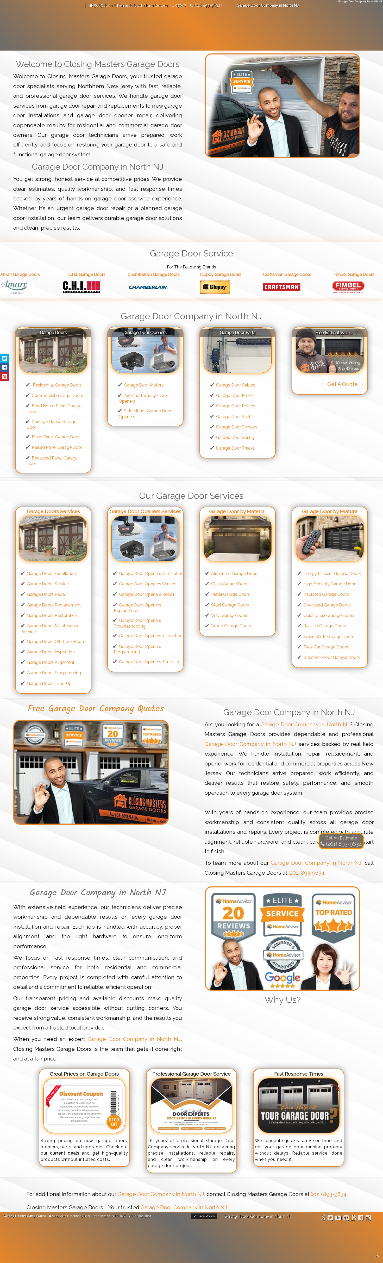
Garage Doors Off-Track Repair (56, 641)
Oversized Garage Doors (327, 605)
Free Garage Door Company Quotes (96, 709)
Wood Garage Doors (231, 625)
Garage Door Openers (145, 332)
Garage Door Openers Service (147, 583)
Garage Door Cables (235, 385)
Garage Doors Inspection (51, 651)
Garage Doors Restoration (52, 615)
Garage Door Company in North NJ (305, 724)
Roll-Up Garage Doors (324, 625)
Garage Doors (53, 332)
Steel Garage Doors (230, 605)
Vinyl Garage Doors (229, 615)
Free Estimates (329, 332)
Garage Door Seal (233, 416)
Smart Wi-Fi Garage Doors (328, 636)
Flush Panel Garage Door (56, 436)
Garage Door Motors (144, 385)
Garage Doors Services (53, 511)
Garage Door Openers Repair (146, 594)
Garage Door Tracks (235, 448)
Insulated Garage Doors (326, 594)
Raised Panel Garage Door (57, 447)
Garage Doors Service (48, 583)
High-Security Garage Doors (330, 583)
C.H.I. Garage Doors (92, 274)
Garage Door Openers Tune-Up (149, 661)
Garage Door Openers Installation (151, 573)
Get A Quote (342, 384)
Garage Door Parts (237, 332)
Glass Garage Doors (230, 583)
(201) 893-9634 (306, 872)
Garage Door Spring (235, 437)
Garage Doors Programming (54, 672)
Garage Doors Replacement (54, 605)
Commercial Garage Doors (57, 395)
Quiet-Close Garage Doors (328, 615)
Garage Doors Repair (47, 594)
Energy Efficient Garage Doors (332, 573)
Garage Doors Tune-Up (49, 683)
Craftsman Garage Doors (293, 274)
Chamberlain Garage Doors (159, 274)
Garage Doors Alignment (50, 662)
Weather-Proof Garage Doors (331, 657)
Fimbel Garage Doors (359, 274)
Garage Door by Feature (329, 511)
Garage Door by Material (237, 511)
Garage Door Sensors (236, 427)
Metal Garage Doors (230, 594)
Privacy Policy (204, 1216)
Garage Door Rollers (235, 405)
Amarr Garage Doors (26, 274)
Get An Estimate (341, 838)
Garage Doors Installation (51, 573)
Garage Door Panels (235, 395)
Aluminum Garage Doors (235, 573)
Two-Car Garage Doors (325, 647)
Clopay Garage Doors (226, 274)
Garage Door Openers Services (145, 511)
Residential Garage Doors (57, 385)
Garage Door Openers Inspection (150, 635)
